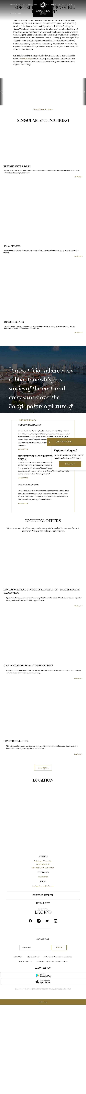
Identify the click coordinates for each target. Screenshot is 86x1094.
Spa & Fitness (44, 4)
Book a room (43, 1002)
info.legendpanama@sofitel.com (43, 886)
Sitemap (18, 957)
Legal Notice (25, 961)
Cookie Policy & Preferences (52, 961)
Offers (53, 4)
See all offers (42, 768)
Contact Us (33, 957)
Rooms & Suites (15, 4)
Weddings (13, 13)
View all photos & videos (42, 109)
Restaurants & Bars (30, 4)
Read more (23, 449)
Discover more (25, 59)
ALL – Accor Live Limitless (58, 957)
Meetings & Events (65, 4)
